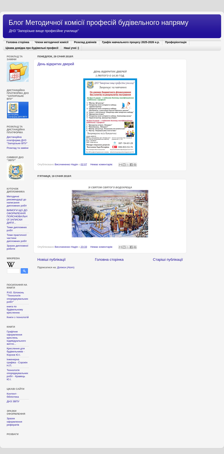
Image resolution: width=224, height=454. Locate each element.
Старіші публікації (168, 259)
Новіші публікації (51, 259)
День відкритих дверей (56, 64)
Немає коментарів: (102, 164)
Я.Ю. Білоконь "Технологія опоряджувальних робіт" (17, 297)
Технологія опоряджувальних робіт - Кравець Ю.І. (17, 375)
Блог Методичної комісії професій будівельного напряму (98, 22)
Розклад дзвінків (85, 42)
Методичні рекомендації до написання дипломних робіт (17, 201)
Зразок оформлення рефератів (14, 421)
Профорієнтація (175, 42)
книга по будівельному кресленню (15, 309)
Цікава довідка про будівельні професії (32, 47)
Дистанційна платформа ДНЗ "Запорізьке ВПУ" (17, 140)
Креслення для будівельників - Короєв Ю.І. (16, 351)
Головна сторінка (17, 42)
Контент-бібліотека (13, 395)
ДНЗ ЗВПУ (13, 401)
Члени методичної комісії (52, 42)
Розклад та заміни (17, 147)
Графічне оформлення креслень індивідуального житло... (16, 337)
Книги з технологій (18, 317)
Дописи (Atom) (65, 267)
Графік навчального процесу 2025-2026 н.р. (130, 42)
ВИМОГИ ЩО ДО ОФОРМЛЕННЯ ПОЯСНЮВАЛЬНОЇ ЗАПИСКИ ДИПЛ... (17, 216)
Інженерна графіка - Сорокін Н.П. (17, 362)
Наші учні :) (71, 47)
